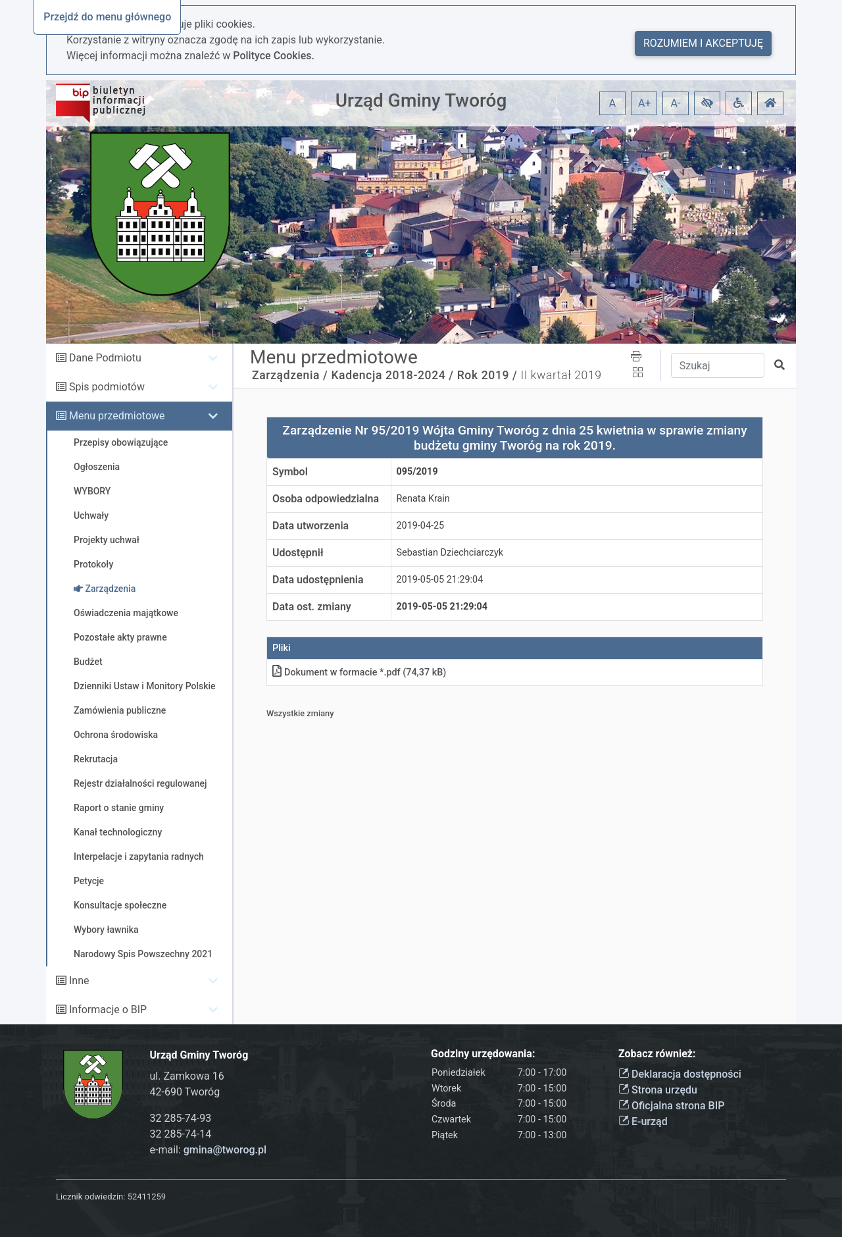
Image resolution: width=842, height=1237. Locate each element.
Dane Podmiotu (105, 358)
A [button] (612, 103)
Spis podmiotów (107, 387)
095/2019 (417, 471)
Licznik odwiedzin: (90, 1196)
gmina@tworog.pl (225, 1150)
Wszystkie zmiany (300, 713)
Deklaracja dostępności (679, 1074)
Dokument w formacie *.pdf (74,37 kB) (359, 672)
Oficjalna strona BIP (671, 1105)
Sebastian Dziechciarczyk (450, 552)
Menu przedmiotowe (117, 415)
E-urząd (643, 1121)
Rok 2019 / (487, 375)
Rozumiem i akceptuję (703, 43)
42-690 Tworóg (185, 1092)
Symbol (290, 471)
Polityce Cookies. (273, 55)
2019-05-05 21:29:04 (440, 579)
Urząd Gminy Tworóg (421, 100)
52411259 (147, 1196)
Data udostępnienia (318, 579)
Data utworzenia (310, 525)
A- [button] (676, 103)
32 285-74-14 (181, 1134)
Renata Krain (423, 498)
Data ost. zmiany (311, 606)
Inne (79, 980)
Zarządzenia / (290, 375)
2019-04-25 (421, 525)
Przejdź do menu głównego (107, 17)
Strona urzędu (657, 1090)
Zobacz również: (657, 1053)
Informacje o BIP (108, 1009)
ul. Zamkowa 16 (187, 1076)
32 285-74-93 (181, 1118)
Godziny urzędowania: (483, 1053)
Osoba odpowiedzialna (325, 498)
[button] (707, 103)
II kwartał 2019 (560, 375)
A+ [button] (644, 103)
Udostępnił (298, 552)
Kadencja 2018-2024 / (392, 375)
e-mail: (208, 1150)
